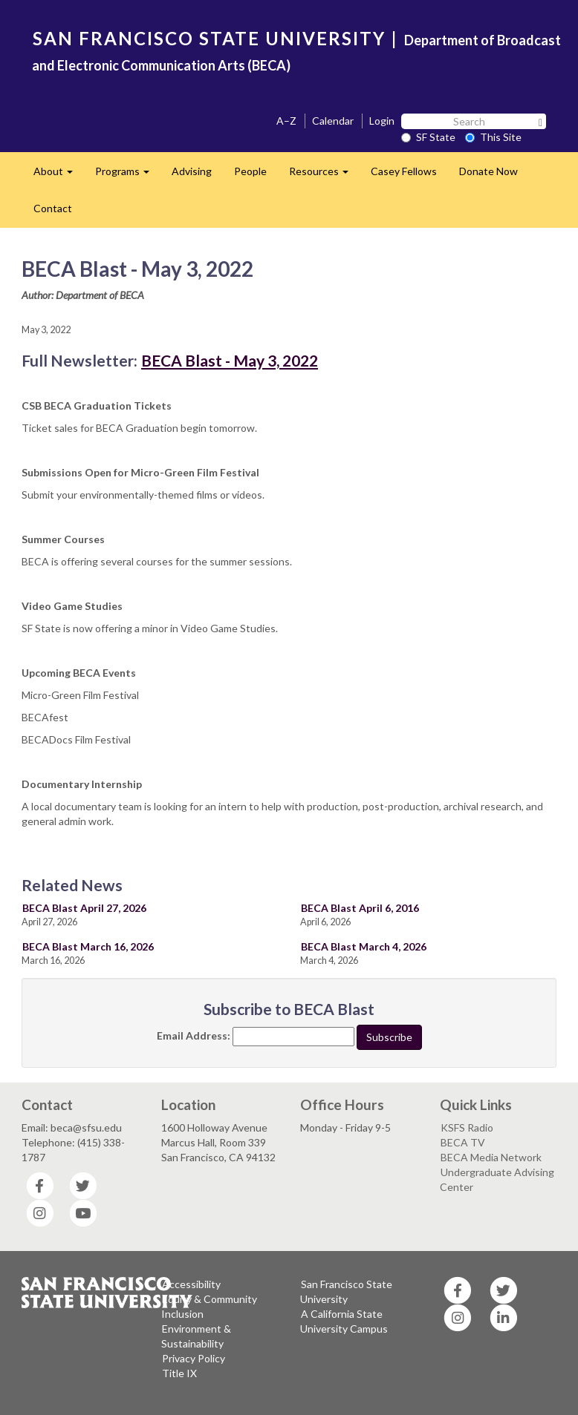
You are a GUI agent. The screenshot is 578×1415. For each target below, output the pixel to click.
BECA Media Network (491, 1157)
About (58, 175)
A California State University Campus (344, 1321)
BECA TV (463, 1142)
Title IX (179, 1373)
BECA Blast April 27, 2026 (84, 908)
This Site (493, 137)
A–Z (286, 120)
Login (381, 120)
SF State (428, 137)
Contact (52, 208)
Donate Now (488, 171)
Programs (127, 175)
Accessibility (191, 1284)
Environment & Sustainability (196, 1336)
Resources (324, 175)
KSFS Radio (467, 1127)
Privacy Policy (193, 1358)
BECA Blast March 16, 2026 (88, 946)
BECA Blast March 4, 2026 (363, 946)
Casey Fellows (404, 171)
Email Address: (193, 1035)
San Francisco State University (346, 1291)
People (250, 171)
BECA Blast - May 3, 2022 (229, 360)
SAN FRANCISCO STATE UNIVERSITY (209, 38)
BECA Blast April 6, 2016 (360, 908)
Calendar (333, 120)
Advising (192, 171)
